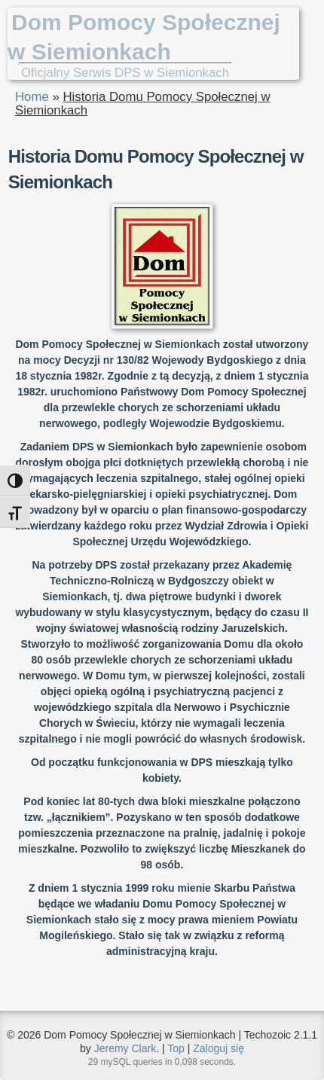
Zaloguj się (218, 1048)
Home (32, 97)
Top (176, 1048)
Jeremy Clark (125, 1048)
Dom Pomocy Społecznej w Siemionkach (144, 37)
